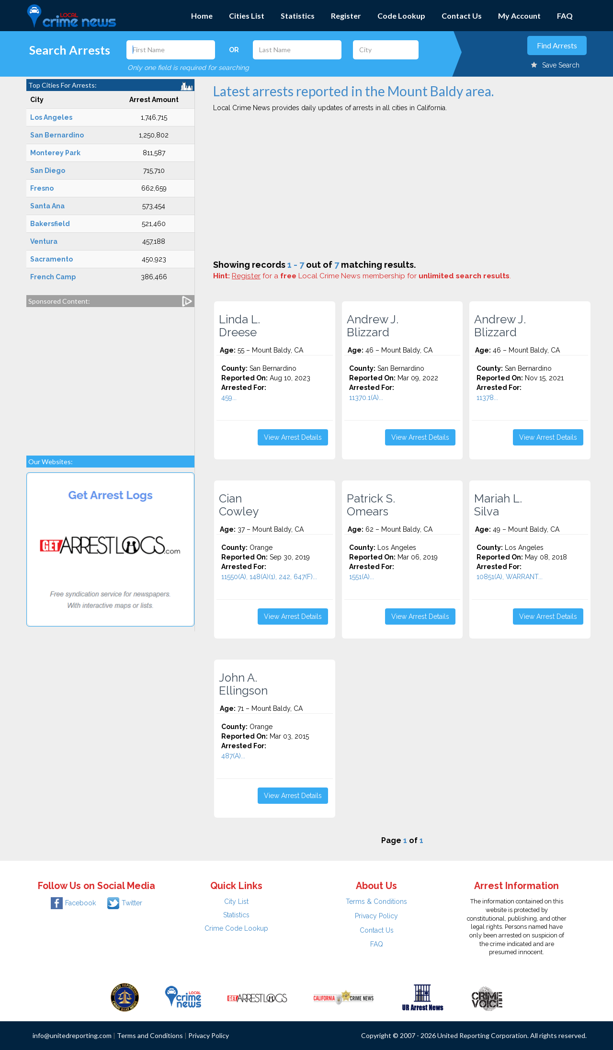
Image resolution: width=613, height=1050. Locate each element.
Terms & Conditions (376, 901)
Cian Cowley (239, 505)
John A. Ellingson (243, 684)
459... (229, 397)
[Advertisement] (110, 376)
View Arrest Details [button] (293, 437)
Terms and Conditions (150, 1035)
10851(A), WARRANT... (510, 577)
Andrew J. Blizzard (372, 326)
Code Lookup (401, 15)
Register (346, 15)
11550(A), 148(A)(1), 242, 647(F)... (269, 577)
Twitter (124, 903)
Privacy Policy (376, 916)
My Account (519, 15)
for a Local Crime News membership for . (371, 276)
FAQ (565, 15)
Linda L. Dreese (239, 326)
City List (236, 901)
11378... (487, 397)
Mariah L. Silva (498, 505)
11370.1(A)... (366, 397)
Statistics (298, 15)
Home (202, 15)
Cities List (246, 15)
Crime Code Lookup (236, 928)
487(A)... (233, 756)
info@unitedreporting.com (72, 1035)
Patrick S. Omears (371, 505)
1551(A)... (361, 577)
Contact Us (462, 15)
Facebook (73, 903)
